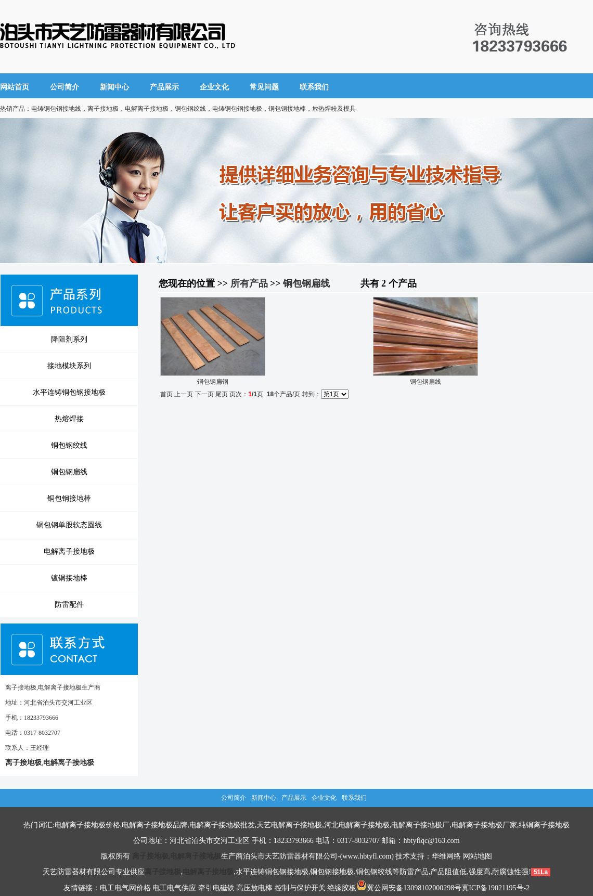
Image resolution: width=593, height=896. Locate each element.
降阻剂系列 (69, 339)
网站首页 (14, 87)
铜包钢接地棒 (69, 498)
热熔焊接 (69, 418)
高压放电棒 (254, 888)
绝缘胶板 (341, 888)
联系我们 (314, 87)
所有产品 (249, 283)
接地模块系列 (69, 365)
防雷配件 (69, 604)
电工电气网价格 (125, 888)
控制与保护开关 (300, 888)
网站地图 (477, 856)
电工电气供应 (174, 888)
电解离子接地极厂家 (484, 825)
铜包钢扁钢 (212, 381)
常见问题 (264, 87)
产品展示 (164, 87)
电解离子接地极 (69, 551)
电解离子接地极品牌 (154, 825)
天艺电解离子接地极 (289, 825)
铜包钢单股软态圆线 (69, 525)
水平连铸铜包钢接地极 (69, 392)
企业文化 (214, 87)
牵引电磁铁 (216, 888)
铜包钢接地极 (332, 872)
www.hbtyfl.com (366, 856)
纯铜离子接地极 (544, 825)
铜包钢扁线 (69, 472)
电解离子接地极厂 (420, 825)
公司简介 (64, 87)
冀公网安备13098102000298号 (408, 888)
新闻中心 (114, 87)
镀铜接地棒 (69, 578)
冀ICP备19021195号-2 (495, 888)
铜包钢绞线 (69, 445)
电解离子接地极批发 (222, 825)
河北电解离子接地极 (357, 825)
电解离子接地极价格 (87, 825)
